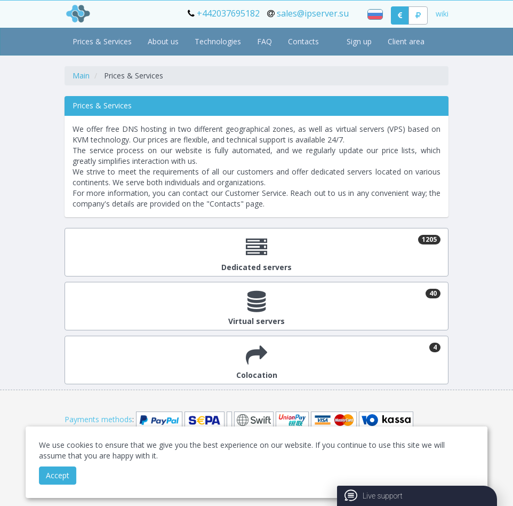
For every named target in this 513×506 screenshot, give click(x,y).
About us (163, 41)
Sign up (359, 41)
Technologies (218, 41)
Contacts (303, 41)
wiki (442, 14)
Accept (57, 475)
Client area (406, 41)
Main (81, 75)
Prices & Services (102, 41)
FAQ (264, 41)
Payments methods (98, 419)
